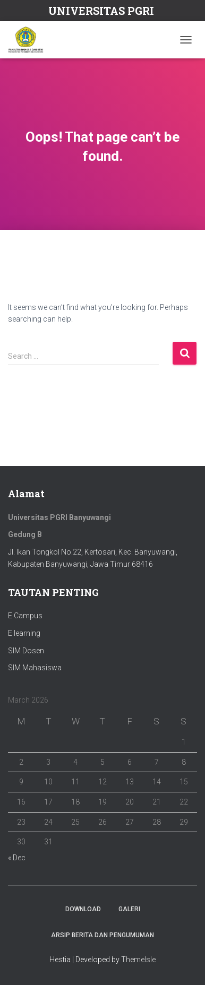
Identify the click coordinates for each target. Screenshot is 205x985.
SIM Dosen (26, 650)
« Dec (16, 857)
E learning (24, 633)
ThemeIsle (138, 959)
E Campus (25, 615)
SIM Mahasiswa (35, 667)
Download (83, 909)
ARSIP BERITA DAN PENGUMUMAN (102, 935)
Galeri (129, 909)
